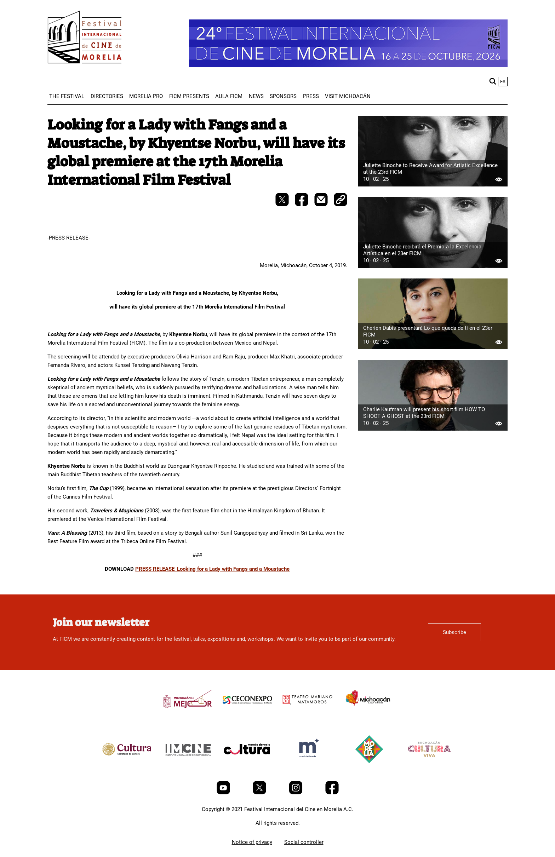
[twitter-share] (282, 204)
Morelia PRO (146, 96)
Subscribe (454, 632)
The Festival (66, 96)
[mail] (321, 204)
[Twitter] (260, 792)
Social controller (304, 842)
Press (311, 96)
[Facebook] (332, 792)
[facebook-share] (302, 204)
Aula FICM (228, 96)
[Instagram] (296, 792)
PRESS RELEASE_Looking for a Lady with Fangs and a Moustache (212, 569)
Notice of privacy (252, 842)
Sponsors (283, 96)
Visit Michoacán (348, 96)
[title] (187, 716)
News (256, 96)
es (502, 81)
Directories (107, 96)
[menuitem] (66, 96)
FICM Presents (189, 96)
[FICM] (84, 38)
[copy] (340, 200)
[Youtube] (224, 792)
